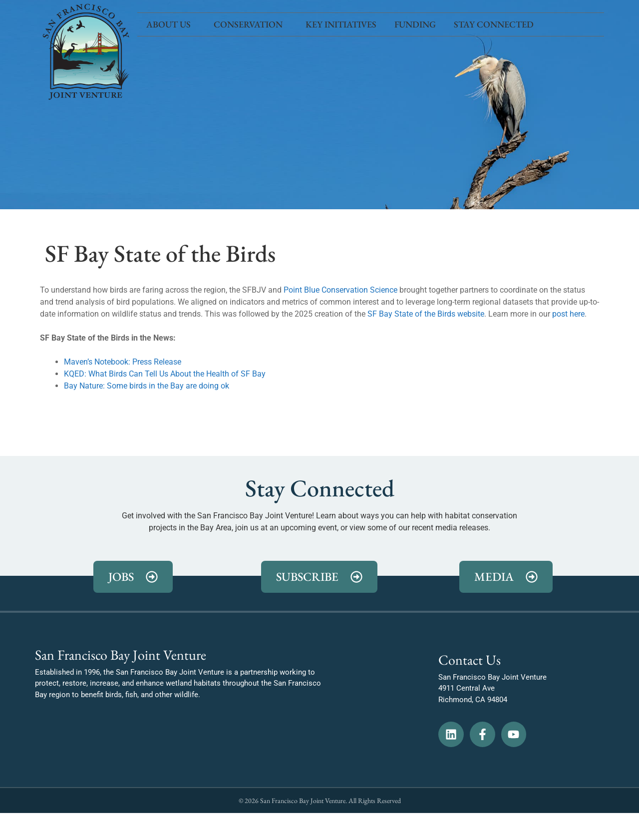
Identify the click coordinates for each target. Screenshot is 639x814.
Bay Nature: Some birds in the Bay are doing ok (146, 386)
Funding (415, 24)
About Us (171, 24)
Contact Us (469, 660)
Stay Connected (496, 24)
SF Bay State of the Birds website (425, 314)
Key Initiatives (341, 24)
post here (568, 314)
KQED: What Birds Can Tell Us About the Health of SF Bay (165, 374)
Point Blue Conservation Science (340, 290)
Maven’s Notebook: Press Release (122, 362)
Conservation (251, 24)
